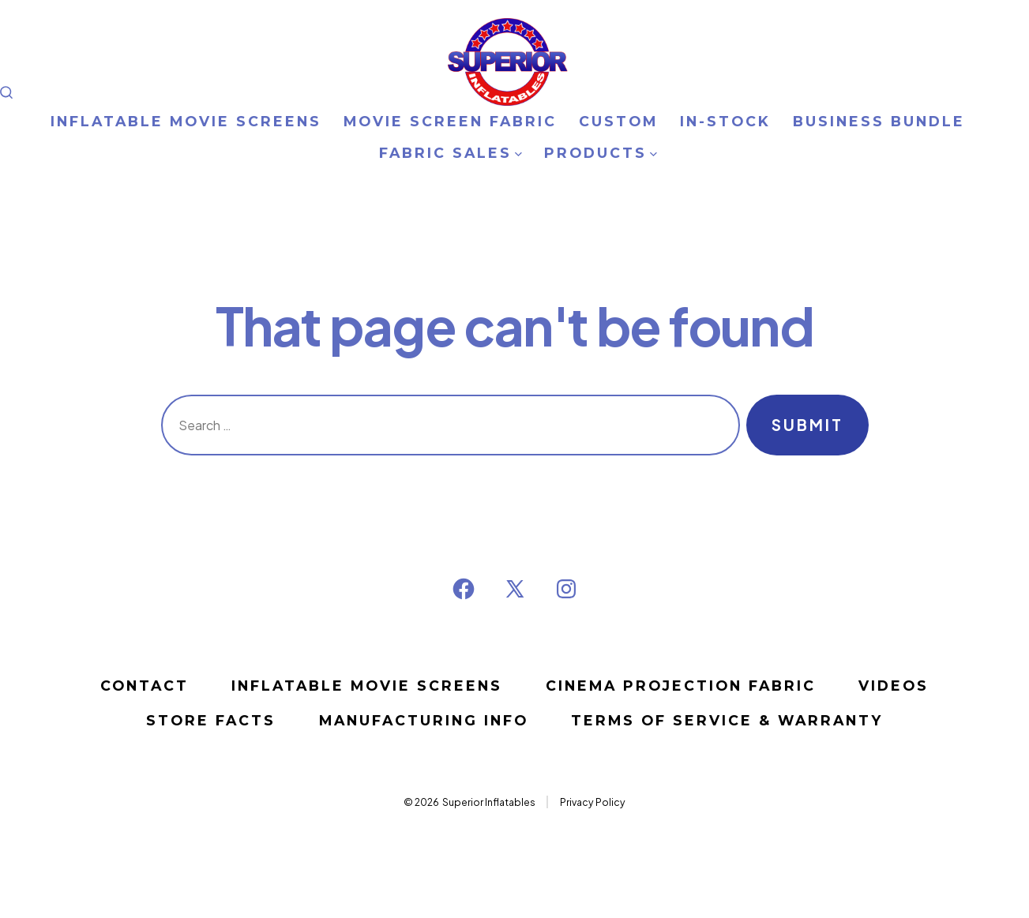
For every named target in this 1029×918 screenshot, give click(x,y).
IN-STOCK (725, 121)
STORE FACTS (211, 720)
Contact (144, 685)
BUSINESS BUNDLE (879, 121)
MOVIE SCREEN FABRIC (450, 121)
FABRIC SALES (450, 152)
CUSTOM (618, 121)
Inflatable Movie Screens (366, 685)
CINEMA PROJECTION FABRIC (681, 685)
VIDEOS (893, 685)
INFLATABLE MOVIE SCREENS (186, 121)
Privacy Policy (592, 802)
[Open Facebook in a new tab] (463, 589)
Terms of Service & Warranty (727, 720)
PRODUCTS (600, 152)
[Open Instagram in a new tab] (566, 589)
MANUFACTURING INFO (423, 720)
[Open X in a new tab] (514, 589)
